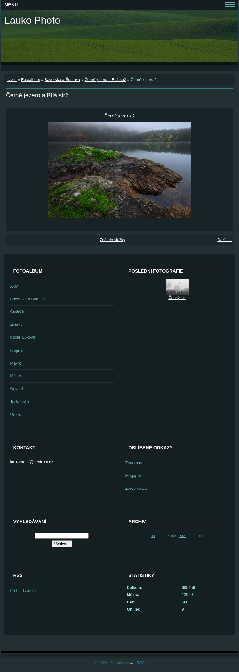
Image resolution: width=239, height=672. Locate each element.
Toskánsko (19, 401)
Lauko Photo (32, 20)
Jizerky (16, 324)
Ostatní (16, 388)
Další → (224, 239)
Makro (15, 363)
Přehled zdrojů (23, 590)
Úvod (12, 79)
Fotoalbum (30, 79)
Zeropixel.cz (136, 488)
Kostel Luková (22, 337)
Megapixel (134, 475)
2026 (182, 536)
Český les (18, 311)
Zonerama (134, 462)
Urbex (15, 414)
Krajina (16, 350)
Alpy (14, 286)
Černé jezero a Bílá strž (105, 79)
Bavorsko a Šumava (62, 79)
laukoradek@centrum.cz (31, 462)
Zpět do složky (112, 239)
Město (15, 376)
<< (153, 536)
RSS (141, 662)
